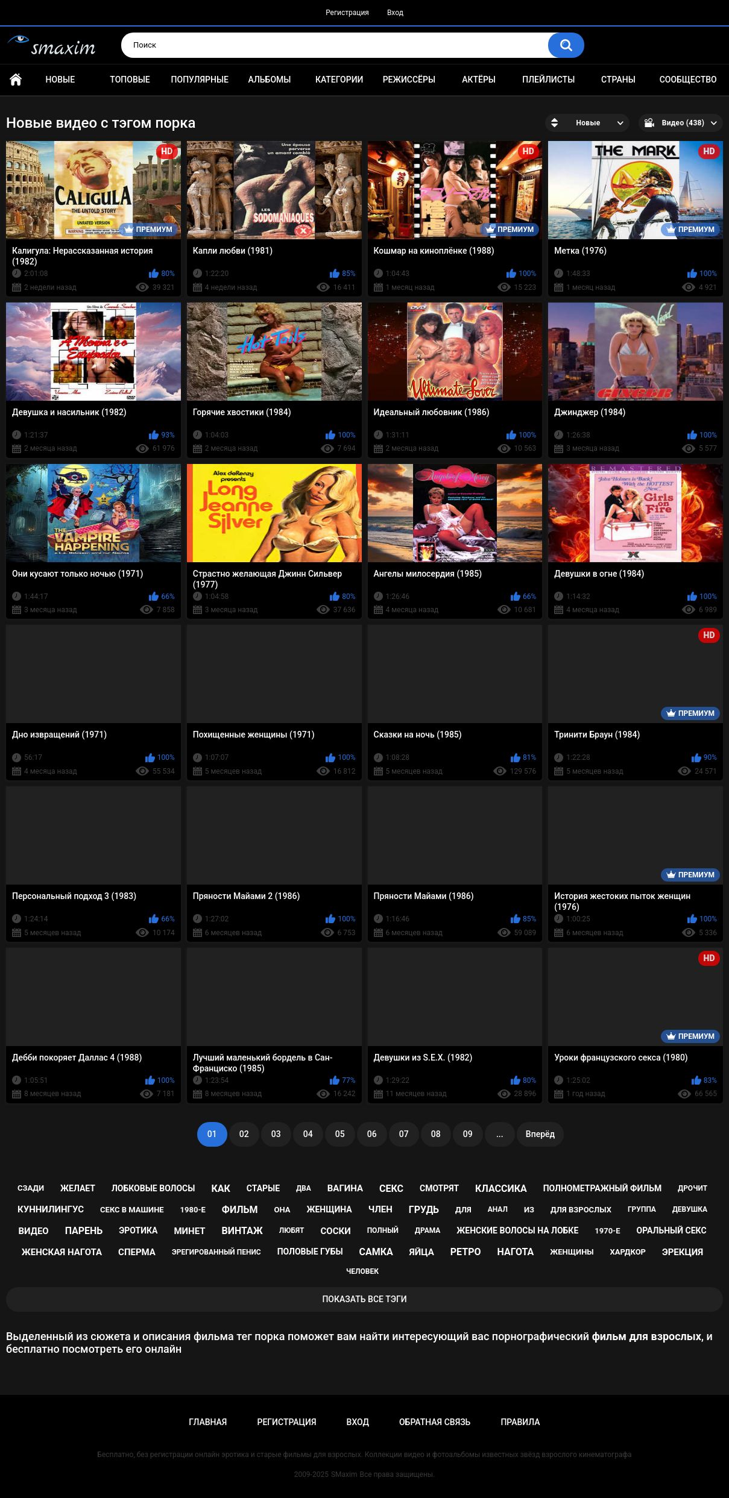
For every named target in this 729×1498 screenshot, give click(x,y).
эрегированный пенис (216, 1252)
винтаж (242, 1230)
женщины (571, 1251)
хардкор (628, 1251)
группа (642, 1209)
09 (468, 1134)
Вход (395, 12)
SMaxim (344, 1474)
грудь (424, 1209)
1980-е (193, 1209)
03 (276, 1134)
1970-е (607, 1230)
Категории (339, 79)
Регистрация (347, 12)
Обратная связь (434, 1422)
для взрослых (581, 1209)
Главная (15, 79)
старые (263, 1188)
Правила (520, 1422)
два (303, 1188)
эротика (138, 1230)
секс (391, 1188)
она (282, 1209)
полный (383, 1230)
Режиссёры (409, 79)
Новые (60, 79)
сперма (137, 1252)
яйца (421, 1252)
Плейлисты (548, 79)
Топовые (130, 79)
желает (77, 1188)
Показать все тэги (364, 1299)
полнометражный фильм (602, 1188)
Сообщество (688, 79)
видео (33, 1231)
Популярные (200, 79)
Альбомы (269, 79)
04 (308, 1134)
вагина (345, 1188)
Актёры (479, 79)
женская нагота (62, 1252)
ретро (465, 1252)
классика (501, 1188)
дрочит (692, 1188)
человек (362, 1271)
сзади (30, 1187)
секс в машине (132, 1209)
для (463, 1209)
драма (427, 1230)
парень (84, 1230)
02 (244, 1134)
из (529, 1209)
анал (498, 1209)
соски (336, 1231)
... (499, 1134)
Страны (618, 79)
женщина (329, 1209)
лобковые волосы (153, 1188)
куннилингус (50, 1209)
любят (292, 1230)
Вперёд (540, 1134)
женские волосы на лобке (517, 1230)
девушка (689, 1209)
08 (436, 1134)
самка (376, 1252)
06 (372, 1134)
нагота (515, 1252)
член (380, 1209)
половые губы (310, 1251)
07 (404, 1134)
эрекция (682, 1252)
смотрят (439, 1188)
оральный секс (671, 1230)
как (220, 1188)
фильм (240, 1209)
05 (340, 1134)
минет (189, 1231)
